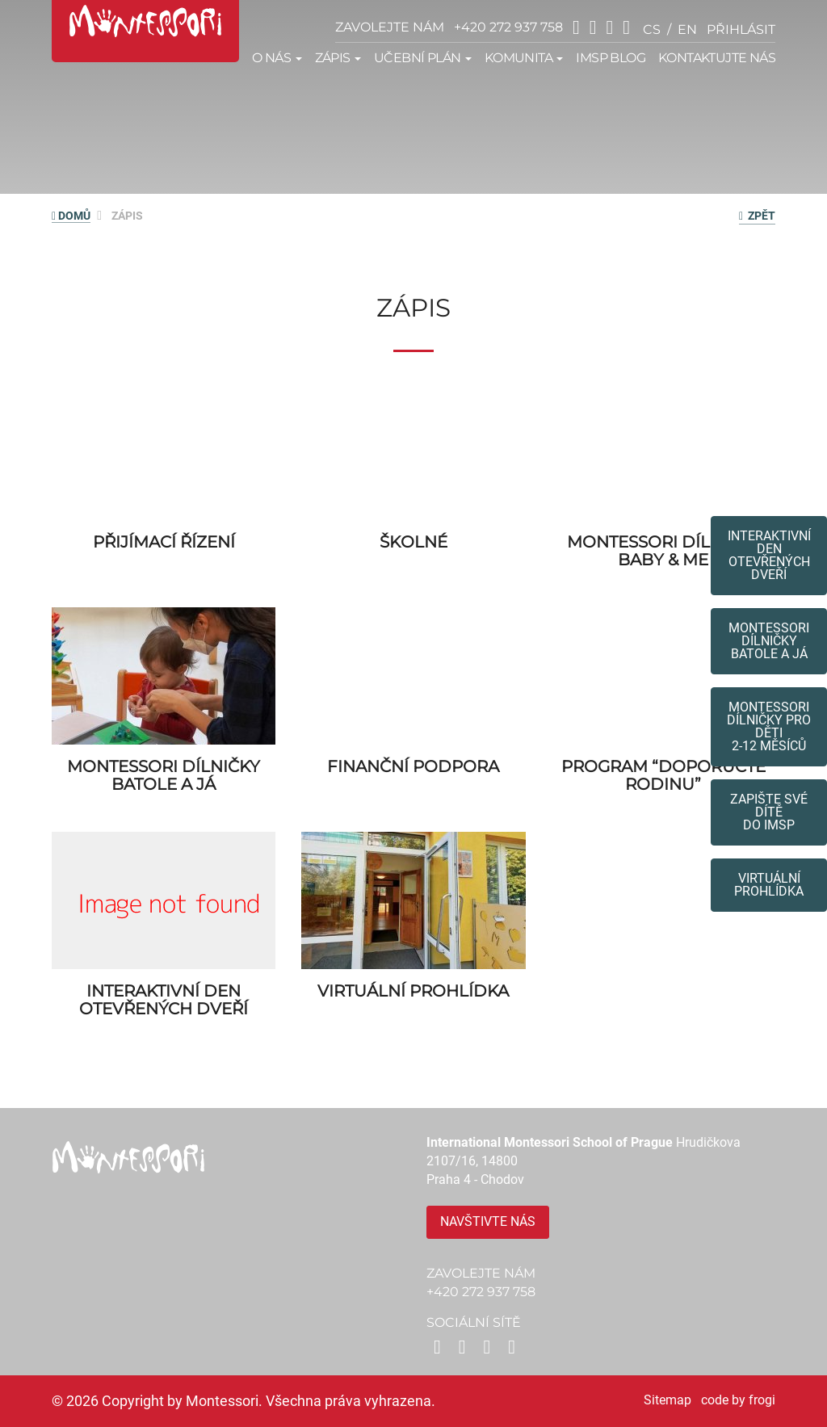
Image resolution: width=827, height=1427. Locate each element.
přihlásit (741, 29)
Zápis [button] (338, 57)
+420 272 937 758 (508, 27)
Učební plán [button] (423, 57)
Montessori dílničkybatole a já (768, 640)
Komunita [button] (524, 57)
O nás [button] (276, 57)
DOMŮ (71, 215)
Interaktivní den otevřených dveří (769, 555)
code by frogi (738, 1400)
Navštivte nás (487, 1221)
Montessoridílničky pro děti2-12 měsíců (769, 726)
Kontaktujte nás (716, 57)
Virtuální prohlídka (769, 885)
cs (652, 29)
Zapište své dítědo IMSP (769, 812)
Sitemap (667, 1400)
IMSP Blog (610, 57)
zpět (757, 215)
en (687, 29)
